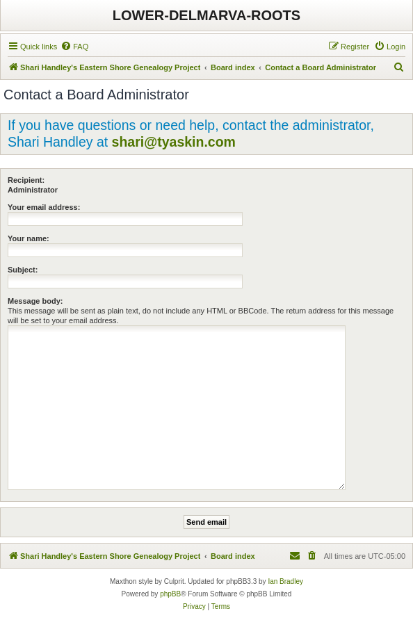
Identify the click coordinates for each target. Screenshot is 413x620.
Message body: (35, 301)
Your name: (28, 238)
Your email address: (44, 207)
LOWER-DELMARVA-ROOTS (206, 15)
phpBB (170, 594)
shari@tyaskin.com (174, 141)
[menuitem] (74, 46)
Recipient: (26, 180)
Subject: (23, 270)
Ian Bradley (285, 581)
